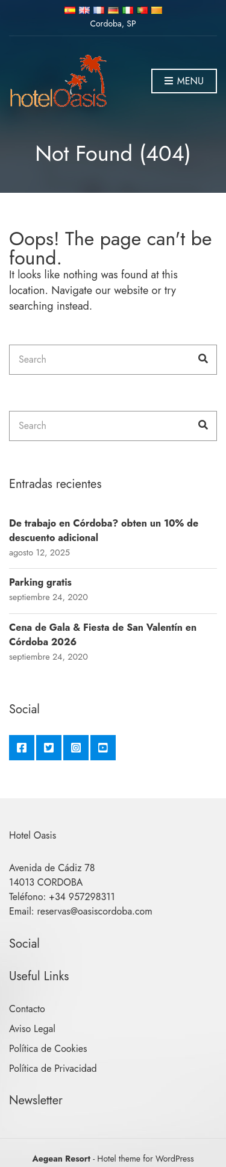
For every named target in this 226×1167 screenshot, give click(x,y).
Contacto (27, 1009)
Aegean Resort (61, 1159)
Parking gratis (40, 582)
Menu (184, 81)
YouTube (103, 747)
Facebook (21, 747)
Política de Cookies (48, 1049)
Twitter (48, 747)
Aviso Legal (32, 1029)
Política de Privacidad (53, 1068)
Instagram (76, 747)
